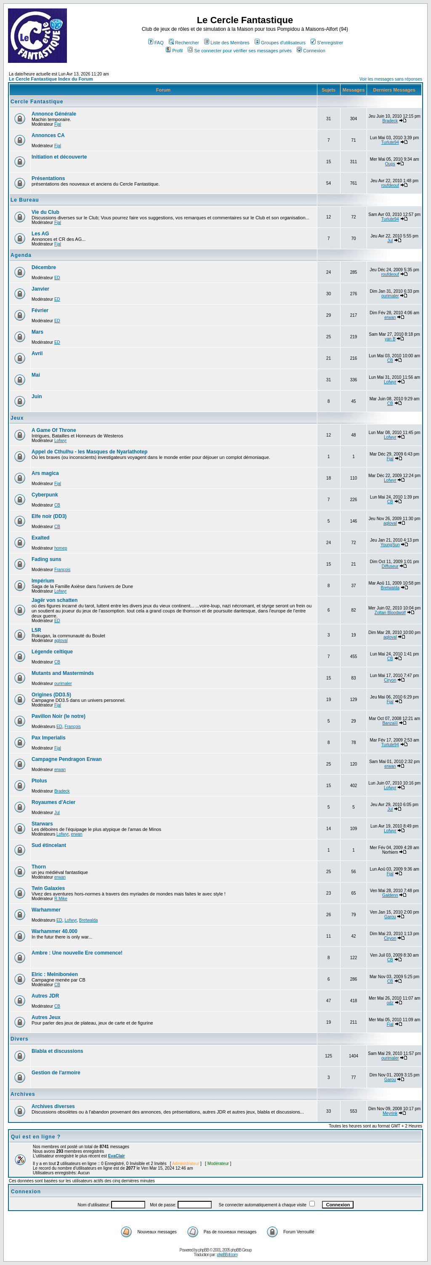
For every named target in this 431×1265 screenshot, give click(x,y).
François (62, 569)
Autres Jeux (46, 1017)
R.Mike (60, 898)
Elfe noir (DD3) (49, 516)
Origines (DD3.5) (51, 695)
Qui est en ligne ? (36, 1137)
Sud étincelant (49, 845)
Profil (174, 50)
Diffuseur (390, 566)
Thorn (39, 867)
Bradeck (390, 121)
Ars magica (45, 473)
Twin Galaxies (48, 888)
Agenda (21, 255)
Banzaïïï (390, 723)
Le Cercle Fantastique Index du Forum (51, 78)
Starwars (42, 824)
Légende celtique (52, 652)
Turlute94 (390, 142)
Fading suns (46, 559)
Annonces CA (48, 135)
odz (390, 1003)
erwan (390, 317)
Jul (390, 240)
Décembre (44, 267)
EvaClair (116, 1156)
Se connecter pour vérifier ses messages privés (240, 50)
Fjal (57, 124)
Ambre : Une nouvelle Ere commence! (77, 953)
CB (390, 360)
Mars (37, 332)
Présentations (48, 178)
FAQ (156, 42)
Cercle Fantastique (37, 102)
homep (60, 548)
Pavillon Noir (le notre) (58, 716)
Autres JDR (45, 996)
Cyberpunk (45, 495)
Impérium (43, 581)
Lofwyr (390, 382)
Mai (36, 375)
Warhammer (46, 910)
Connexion (311, 50)
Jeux (17, 418)
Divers (20, 1039)
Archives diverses (53, 1106)
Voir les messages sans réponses (390, 79)
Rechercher (184, 42)
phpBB (203, 1250)
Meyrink (390, 1113)
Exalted (41, 538)
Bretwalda (390, 587)
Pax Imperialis (49, 738)
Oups (390, 164)
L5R (36, 630)
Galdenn (390, 895)
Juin (37, 396)
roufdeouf (390, 185)
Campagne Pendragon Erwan (67, 759)
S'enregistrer (327, 42)
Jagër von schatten (54, 600)
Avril (37, 353)
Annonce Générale (54, 114)
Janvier (40, 289)
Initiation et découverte (59, 157)
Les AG (40, 234)
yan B (390, 339)
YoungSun (390, 544)
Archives (23, 1094)
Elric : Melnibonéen (55, 974)
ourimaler (390, 296)
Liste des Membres (227, 42)
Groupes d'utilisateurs (280, 42)
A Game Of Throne (54, 430)
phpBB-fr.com (227, 1254)
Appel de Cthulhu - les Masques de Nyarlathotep (89, 452)
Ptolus (39, 781)
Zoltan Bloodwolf (390, 612)
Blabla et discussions (57, 1051)
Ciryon (390, 680)
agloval (390, 523)
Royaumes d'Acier (53, 802)
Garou (390, 916)
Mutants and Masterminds (63, 673)
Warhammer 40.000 (54, 931)
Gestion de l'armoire (56, 1073)
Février (40, 310)
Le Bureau (25, 200)
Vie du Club (45, 212)
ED (57, 277)
